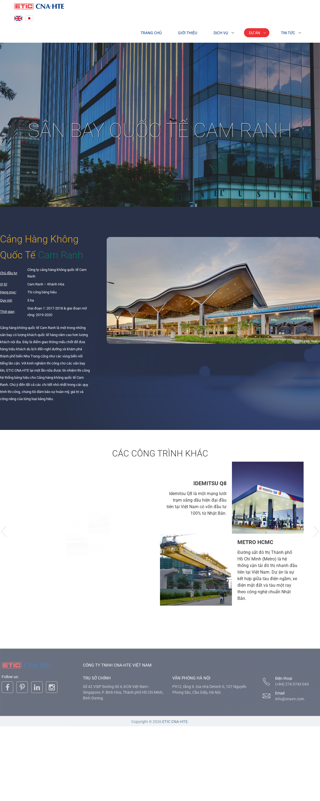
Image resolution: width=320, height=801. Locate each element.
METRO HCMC (255, 542)
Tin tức (288, 33)
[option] (88, 534)
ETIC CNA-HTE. (175, 761)
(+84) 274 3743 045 (292, 723)
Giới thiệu (187, 33)
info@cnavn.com (289, 738)
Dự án (254, 33)
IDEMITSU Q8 (209, 483)
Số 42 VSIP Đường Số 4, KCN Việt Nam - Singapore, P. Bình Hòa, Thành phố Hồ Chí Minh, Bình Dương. (123, 732)
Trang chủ (151, 33)
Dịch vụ (221, 33)
